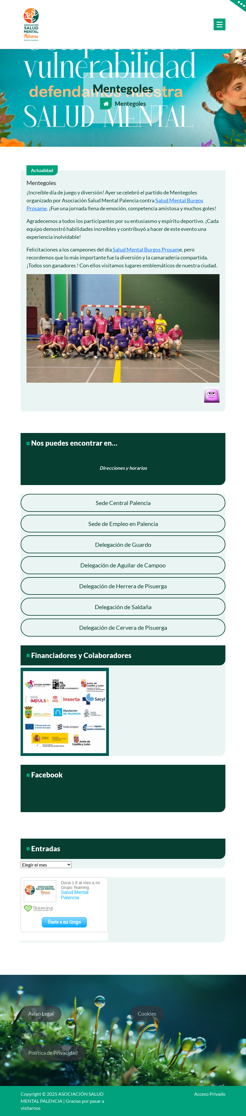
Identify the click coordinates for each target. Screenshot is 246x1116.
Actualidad (42, 170)
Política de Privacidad (53, 1060)
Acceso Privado (209, 1094)
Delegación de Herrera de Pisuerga (123, 585)
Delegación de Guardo (123, 544)
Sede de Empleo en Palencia (123, 523)
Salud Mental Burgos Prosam (145, 249)
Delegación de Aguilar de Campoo (123, 565)
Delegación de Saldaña (123, 606)
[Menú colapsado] (219, 24)
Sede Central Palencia (123, 502)
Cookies (147, 1021)
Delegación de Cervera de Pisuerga (123, 627)
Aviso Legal (41, 1021)
